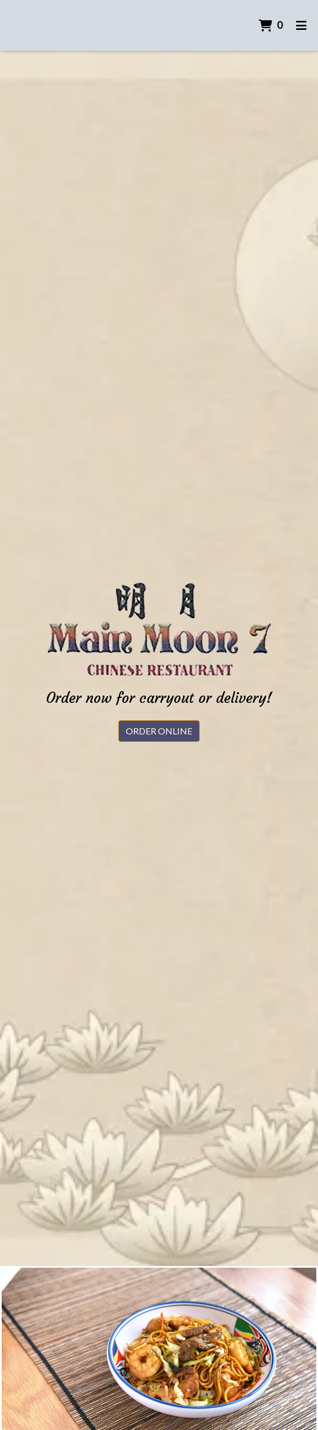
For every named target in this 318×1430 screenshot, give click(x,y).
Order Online (159, 730)
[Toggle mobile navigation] (301, 25)
